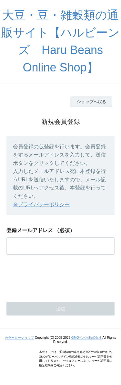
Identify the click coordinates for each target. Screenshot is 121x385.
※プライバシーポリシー (41, 204)
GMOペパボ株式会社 (86, 337)
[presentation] (55, 276)
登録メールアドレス (29, 230)
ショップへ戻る (91, 101)
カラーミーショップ (19, 337)
